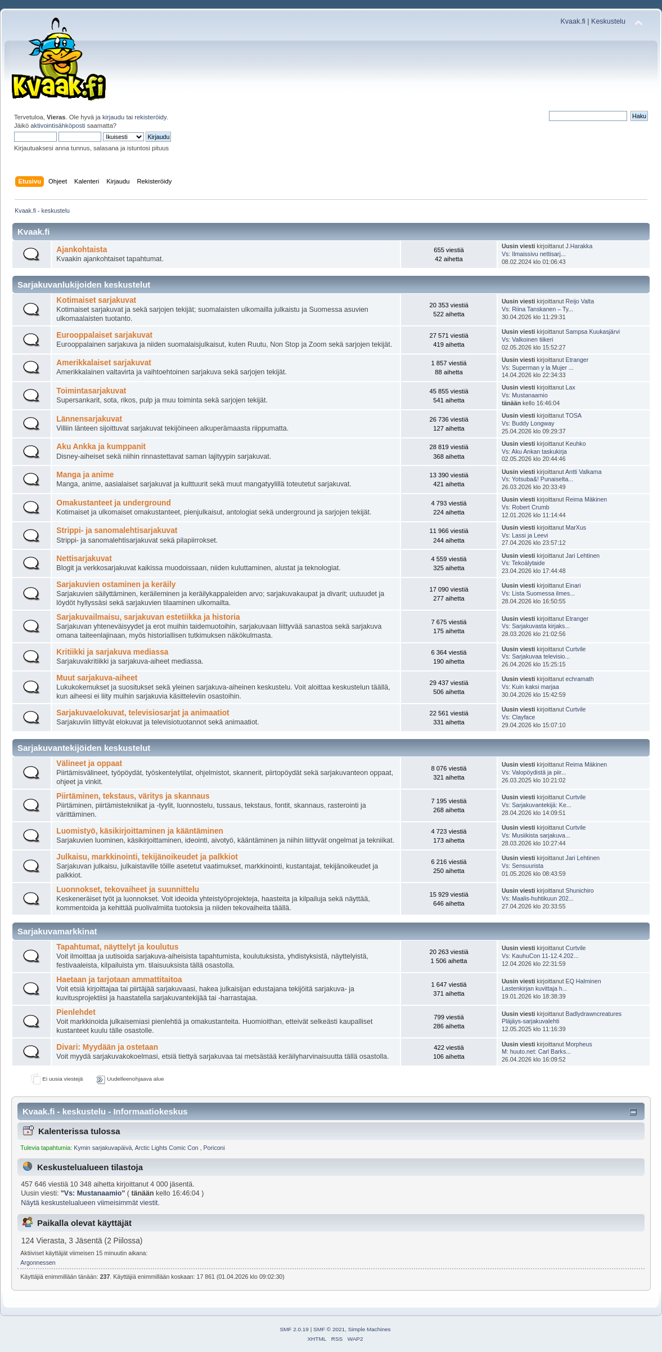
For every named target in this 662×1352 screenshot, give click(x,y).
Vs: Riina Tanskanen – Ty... (537, 309)
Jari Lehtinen (583, 555)
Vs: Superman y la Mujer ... (538, 367)
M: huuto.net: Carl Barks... (536, 1051)
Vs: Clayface (518, 717)
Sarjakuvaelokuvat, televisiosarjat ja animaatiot (142, 713)
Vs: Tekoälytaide (523, 562)
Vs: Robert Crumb (526, 507)
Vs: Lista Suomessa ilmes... (538, 593)
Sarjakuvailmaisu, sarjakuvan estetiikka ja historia (148, 617)
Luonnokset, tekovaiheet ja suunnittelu (127, 889)
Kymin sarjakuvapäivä (103, 1147)
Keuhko (576, 443)
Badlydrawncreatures (594, 1013)
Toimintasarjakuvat (91, 391)
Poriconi (214, 1147)
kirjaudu (113, 117)
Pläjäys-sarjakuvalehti (530, 1021)
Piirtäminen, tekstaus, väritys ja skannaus (132, 796)
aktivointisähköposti (57, 125)
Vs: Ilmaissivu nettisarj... (534, 253)
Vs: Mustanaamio (525, 395)
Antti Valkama (583, 471)
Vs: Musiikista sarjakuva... (536, 835)
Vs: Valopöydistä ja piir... (534, 772)
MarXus (576, 527)
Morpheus (579, 1044)
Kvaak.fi (573, 21)
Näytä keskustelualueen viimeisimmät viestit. (90, 1203)
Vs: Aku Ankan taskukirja (534, 451)
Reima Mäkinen (586, 499)
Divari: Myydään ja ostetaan (107, 1047)
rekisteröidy (150, 117)
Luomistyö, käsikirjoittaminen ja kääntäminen (139, 831)
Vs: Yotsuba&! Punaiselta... (537, 479)
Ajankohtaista (81, 249)
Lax (570, 387)
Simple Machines (369, 1329)
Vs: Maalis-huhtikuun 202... (538, 898)
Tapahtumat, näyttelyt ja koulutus (117, 947)
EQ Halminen (583, 981)
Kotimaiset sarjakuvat (96, 300)
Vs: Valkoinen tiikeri (527, 339)
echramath (580, 678)
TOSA (573, 415)
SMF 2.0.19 (294, 1329)
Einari (573, 585)
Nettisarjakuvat (83, 558)
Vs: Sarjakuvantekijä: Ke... (536, 805)
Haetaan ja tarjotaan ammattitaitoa (119, 979)
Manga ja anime (85, 475)
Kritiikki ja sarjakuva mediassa (112, 652)
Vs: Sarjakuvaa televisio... (536, 656)
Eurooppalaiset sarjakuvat (104, 335)
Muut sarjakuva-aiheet (96, 678)
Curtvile (576, 649)
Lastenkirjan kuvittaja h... (535, 988)
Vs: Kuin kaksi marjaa (530, 686)
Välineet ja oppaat (89, 763)
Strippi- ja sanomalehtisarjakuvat (116, 530)
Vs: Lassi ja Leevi (525, 535)
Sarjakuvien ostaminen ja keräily (115, 584)
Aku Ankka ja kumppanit (101, 446)
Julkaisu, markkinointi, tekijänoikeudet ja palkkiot (147, 857)
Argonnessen (37, 1262)
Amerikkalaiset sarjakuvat (103, 363)
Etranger (577, 359)
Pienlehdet (75, 1012)
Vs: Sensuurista (522, 865)
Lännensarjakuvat (89, 419)
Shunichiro (580, 890)
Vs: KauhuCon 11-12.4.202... (540, 955)
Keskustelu (608, 21)
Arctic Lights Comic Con (167, 1147)
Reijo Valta (580, 301)
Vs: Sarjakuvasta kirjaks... (536, 626)
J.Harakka (579, 246)
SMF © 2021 (329, 1329)
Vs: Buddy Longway (528, 423)
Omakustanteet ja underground (113, 503)
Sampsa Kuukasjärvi (593, 331)
